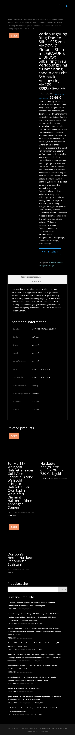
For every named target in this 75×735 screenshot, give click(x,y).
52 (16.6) (44, 329)
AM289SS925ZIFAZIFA (41, 369)
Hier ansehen (50, 251)
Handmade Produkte (22, 19)
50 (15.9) (36, 329)
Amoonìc (35, 353)
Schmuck (52, 262)
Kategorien (35, 19)
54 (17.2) (52, 329)
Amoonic (35, 345)
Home (10, 19)
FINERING (36, 393)
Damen (44, 19)
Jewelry (35, 385)
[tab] (37, 277)
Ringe (51, 265)
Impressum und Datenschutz (53, 728)
